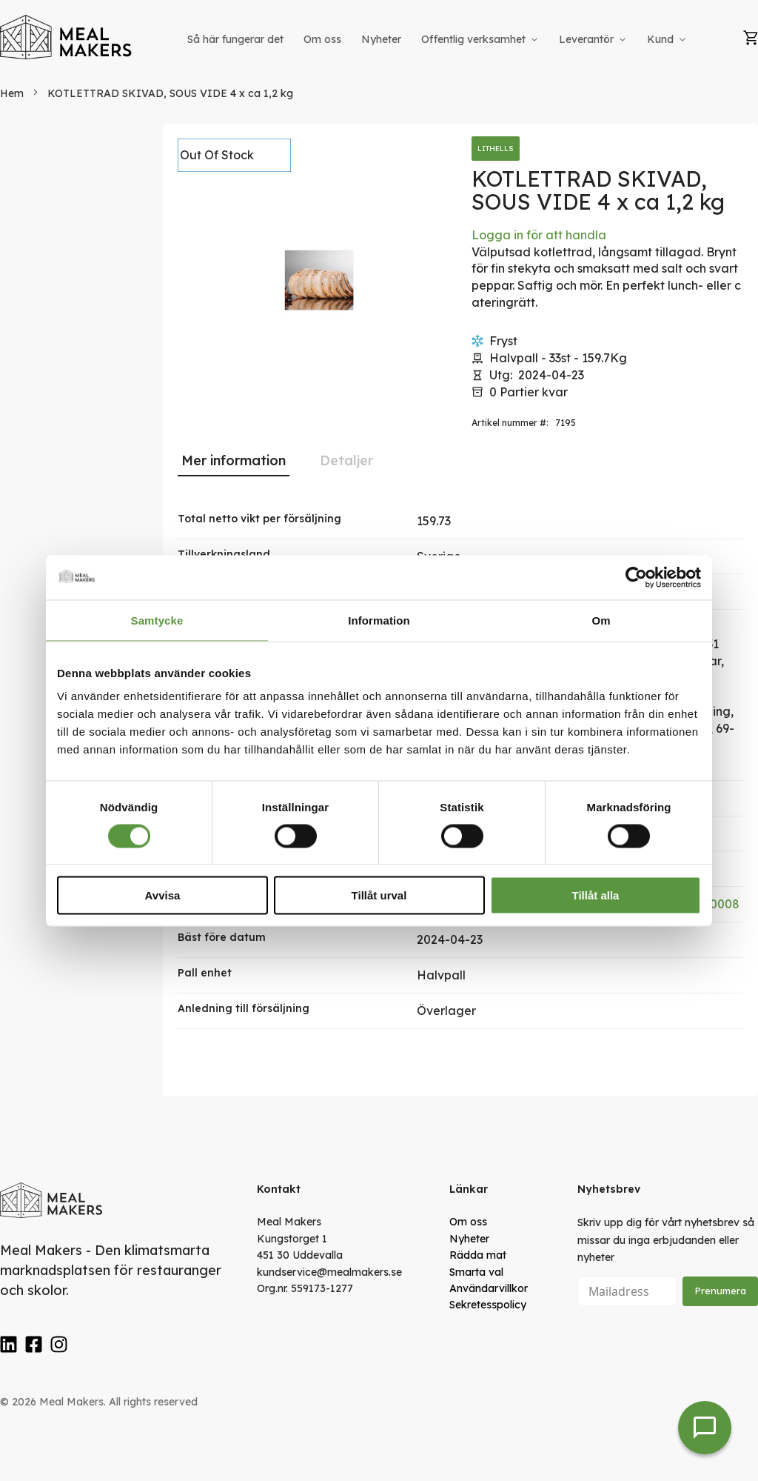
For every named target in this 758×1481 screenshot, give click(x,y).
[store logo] (66, 37)
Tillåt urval (379, 895)
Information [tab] (379, 619)
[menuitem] (235, 39)
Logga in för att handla (539, 234)
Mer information (233, 460)
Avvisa (163, 895)
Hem (12, 93)
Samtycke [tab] (157, 619)
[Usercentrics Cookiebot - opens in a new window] (636, 577)
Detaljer (346, 460)
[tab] (233, 460)
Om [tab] (600, 619)
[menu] (438, 39)
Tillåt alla (596, 895)
